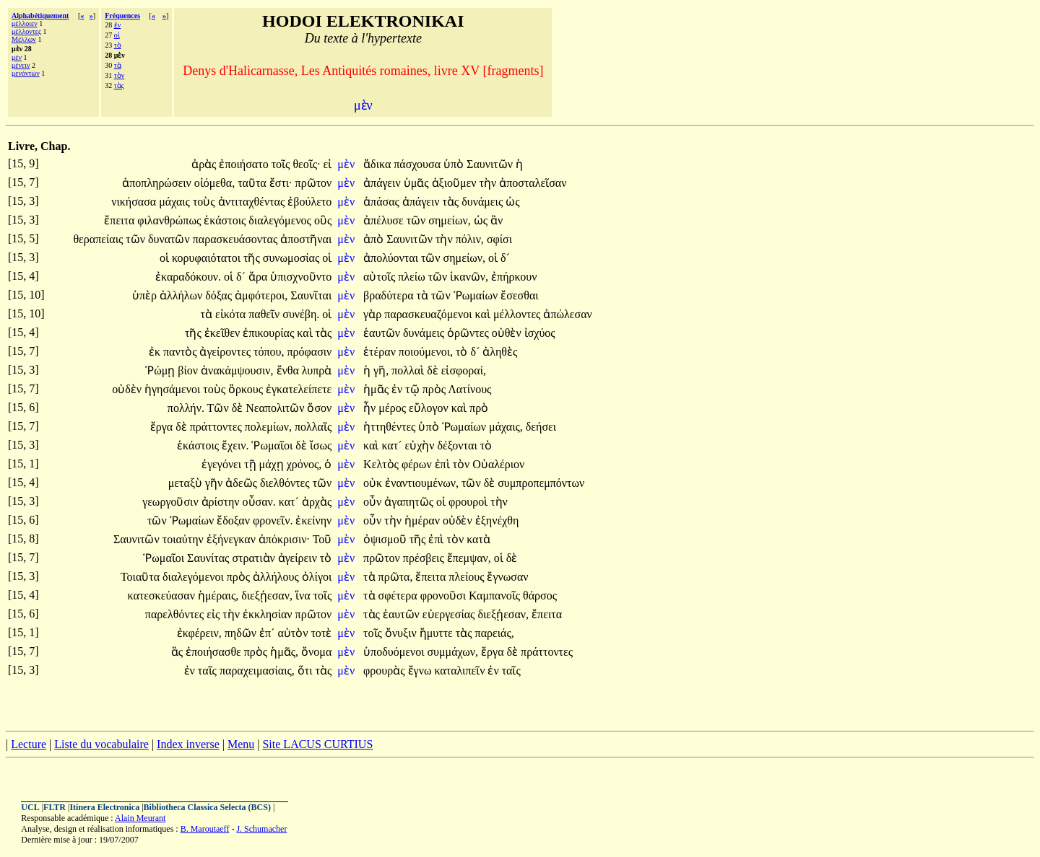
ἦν (370, 408)
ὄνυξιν (402, 633)
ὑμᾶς (418, 183)
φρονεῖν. (272, 520)
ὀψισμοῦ (386, 539)
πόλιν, (470, 239)
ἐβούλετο (309, 201)
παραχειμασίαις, (257, 670)
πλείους (467, 577)
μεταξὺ (186, 483)
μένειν (21, 65)
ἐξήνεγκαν (233, 539)
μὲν (347, 164)
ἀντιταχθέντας (253, 201)
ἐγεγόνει (223, 464)
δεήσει (541, 427)
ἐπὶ (444, 464)
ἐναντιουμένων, (422, 483)
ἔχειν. (235, 445)
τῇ (251, 464)
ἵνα (304, 595)
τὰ (117, 65)
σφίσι (499, 239)
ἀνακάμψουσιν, (237, 370)
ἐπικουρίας (270, 333)
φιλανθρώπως (170, 220)
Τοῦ (322, 539)
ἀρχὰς (317, 502)
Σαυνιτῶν (491, 164)
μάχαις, (506, 427)
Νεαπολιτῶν (276, 408)
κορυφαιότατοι (207, 258)
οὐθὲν (508, 333)
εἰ (328, 164)
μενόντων (26, 73)
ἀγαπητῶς (410, 502)
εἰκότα (231, 314)
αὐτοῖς (380, 277)
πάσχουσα (418, 164)
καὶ (484, 314)
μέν (17, 57)
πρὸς (435, 389)
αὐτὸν (294, 633)
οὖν (373, 502)
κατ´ (392, 445)
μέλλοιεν (25, 23)
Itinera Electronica (104, 807)
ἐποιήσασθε (215, 652)
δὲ (434, 370)
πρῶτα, (395, 577)
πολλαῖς (313, 427)
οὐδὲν (128, 389)
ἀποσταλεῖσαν (532, 183)
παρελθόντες (176, 614)
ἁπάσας (382, 201)
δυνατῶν (170, 239)
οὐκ (374, 483)
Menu (241, 744)
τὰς (119, 85)
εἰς (214, 614)
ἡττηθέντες (390, 427)
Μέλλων (24, 39)
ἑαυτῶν (383, 333)
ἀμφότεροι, (261, 295)
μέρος (393, 408)
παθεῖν (265, 314)
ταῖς (209, 670)
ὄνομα (316, 652)
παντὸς (181, 352)
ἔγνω (421, 670)
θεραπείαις (99, 239)
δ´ (505, 258)
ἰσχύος (539, 333)
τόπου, (269, 352)
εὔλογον (430, 408)
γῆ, (381, 370)
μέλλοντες (26, 31)
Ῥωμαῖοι (273, 445)
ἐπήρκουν (514, 277)
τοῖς (282, 164)
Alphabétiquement (40, 15)
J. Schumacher (261, 829)
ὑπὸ (455, 164)
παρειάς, (494, 633)
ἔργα (163, 427)
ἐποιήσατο (245, 164)
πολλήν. (186, 408)
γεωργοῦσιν (171, 502)
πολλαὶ (409, 370)
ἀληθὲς (499, 352)
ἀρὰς (205, 164)
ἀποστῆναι (306, 239)
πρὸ (478, 408)
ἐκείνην (313, 520)
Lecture (28, 744)
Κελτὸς (382, 464)
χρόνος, (304, 464)
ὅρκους (247, 389)
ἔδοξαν (235, 520)
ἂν (496, 220)
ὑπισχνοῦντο (301, 277)
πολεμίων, (268, 427)
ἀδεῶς (242, 483)
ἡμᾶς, (284, 652)
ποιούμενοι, (426, 352)
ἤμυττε (438, 633)
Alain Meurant (140, 818)
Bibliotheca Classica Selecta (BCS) (207, 807)
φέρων (418, 464)
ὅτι (307, 670)
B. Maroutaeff (205, 829)
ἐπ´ (268, 633)
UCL (30, 807)
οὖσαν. (259, 502)
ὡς (512, 201)
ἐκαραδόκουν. (188, 277)
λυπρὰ (317, 370)
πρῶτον (313, 183)
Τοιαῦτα (141, 577)
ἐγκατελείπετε (299, 389)
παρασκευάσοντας (237, 239)
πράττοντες (217, 427)
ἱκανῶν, (469, 277)
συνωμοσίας (293, 258)
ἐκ (156, 352)
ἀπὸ (374, 239)
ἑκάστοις (226, 220)
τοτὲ (321, 633)
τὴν (490, 183)
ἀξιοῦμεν (456, 183)
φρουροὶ (469, 502)
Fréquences (122, 15)
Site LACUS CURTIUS (317, 744)
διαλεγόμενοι (194, 577)
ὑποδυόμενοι (395, 652)
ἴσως (321, 445)
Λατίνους (469, 389)
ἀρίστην (222, 502)
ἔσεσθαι (519, 295)
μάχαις (176, 201)
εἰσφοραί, (463, 370)
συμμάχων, (452, 652)
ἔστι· (280, 183)
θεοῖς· (306, 164)
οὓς (323, 220)
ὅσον (319, 408)
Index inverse (188, 744)
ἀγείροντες (226, 352)
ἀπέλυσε (385, 220)
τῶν (418, 220)
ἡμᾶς (377, 389)
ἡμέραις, (218, 595)
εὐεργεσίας (450, 614)
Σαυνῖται (311, 295)
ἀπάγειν (383, 183)
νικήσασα (135, 201)
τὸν (119, 75)
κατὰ (478, 539)
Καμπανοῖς (496, 595)
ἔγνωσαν (507, 577)
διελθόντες (286, 483)
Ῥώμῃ (161, 370)
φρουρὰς (385, 670)
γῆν (215, 483)
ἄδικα (378, 164)
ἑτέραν (381, 352)
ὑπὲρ (146, 295)
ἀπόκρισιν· (284, 539)
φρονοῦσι (444, 595)
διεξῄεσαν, (266, 595)
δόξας (220, 295)
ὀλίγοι (317, 577)
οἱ (117, 35)
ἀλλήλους (277, 577)
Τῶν (219, 408)
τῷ (413, 389)
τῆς (253, 258)
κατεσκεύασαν (163, 595)
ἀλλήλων (182, 295)
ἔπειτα (120, 220)
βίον (189, 370)
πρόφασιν (309, 352)
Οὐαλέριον (498, 464)
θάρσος (540, 595)
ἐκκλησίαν (269, 614)
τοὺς (205, 201)
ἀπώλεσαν (567, 314)
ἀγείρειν (299, 558)
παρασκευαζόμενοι (429, 314)
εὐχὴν (420, 445)
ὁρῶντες (469, 333)
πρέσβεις (425, 558)
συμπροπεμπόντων (541, 483)
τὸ (117, 45)
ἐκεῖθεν (223, 333)
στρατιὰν (254, 558)
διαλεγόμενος (281, 220)
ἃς (178, 652)
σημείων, (449, 220)
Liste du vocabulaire (101, 744)
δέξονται (459, 445)
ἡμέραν (423, 520)
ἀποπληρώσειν (158, 183)
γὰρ (373, 314)
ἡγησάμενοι (173, 389)
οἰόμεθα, (214, 183)
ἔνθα (289, 370)
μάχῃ (273, 464)
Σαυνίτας (209, 558)
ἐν (117, 25)
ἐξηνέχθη (497, 520)
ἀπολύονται (392, 258)
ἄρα (259, 277)
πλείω (413, 277)
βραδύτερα (389, 295)
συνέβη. (300, 314)
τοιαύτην (184, 539)
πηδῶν (242, 633)
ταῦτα (253, 183)
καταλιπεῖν (461, 670)
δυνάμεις (484, 201)
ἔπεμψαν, (469, 558)
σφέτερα (399, 595)
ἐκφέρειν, (199, 633)
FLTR (54, 807)
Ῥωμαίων (477, 295)
